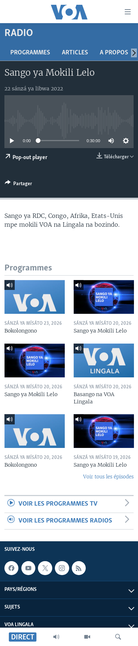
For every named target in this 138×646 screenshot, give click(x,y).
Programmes (30, 52)
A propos (114, 52)
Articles (75, 52)
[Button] (18, 185)
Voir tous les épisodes (108, 477)
